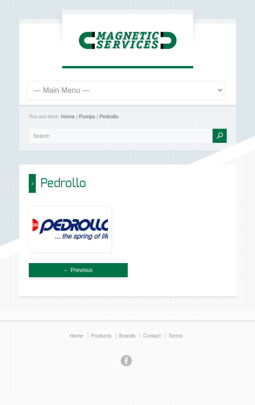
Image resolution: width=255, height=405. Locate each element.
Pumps (87, 116)
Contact (152, 336)
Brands (127, 336)
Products (101, 336)
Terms (175, 336)
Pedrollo (108, 116)
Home (67, 116)
